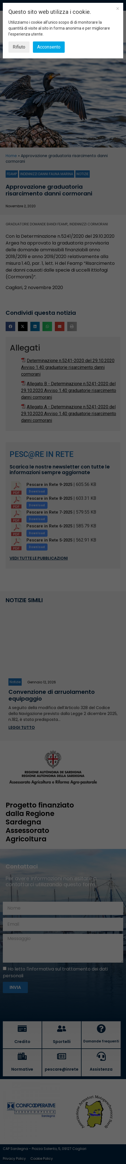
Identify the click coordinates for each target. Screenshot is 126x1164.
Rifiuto (19, 47)
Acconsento (48, 47)
